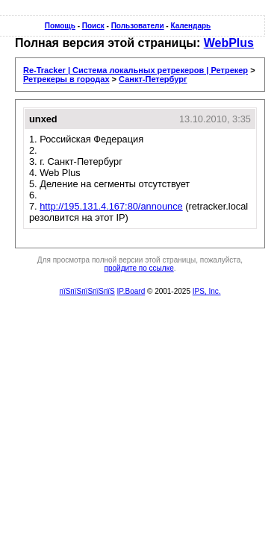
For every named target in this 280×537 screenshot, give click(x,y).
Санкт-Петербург (153, 79)
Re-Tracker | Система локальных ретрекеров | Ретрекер (135, 70)
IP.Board (131, 291)
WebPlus (229, 43)
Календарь (190, 26)
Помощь (60, 26)
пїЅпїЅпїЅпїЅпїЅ (86, 291)
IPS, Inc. (207, 291)
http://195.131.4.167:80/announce (111, 206)
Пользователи (137, 26)
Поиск (93, 26)
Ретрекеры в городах (66, 79)
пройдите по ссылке (139, 268)
